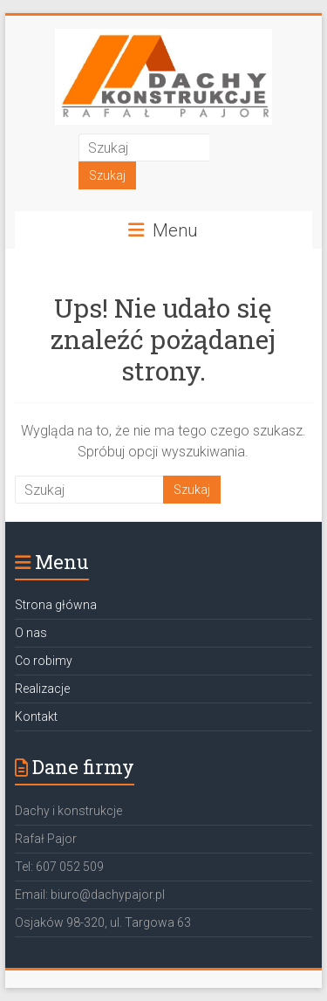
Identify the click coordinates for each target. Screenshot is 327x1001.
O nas (31, 633)
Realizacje (42, 689)
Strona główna (56, 605)
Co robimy (43, 661)
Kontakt (36, 716)
